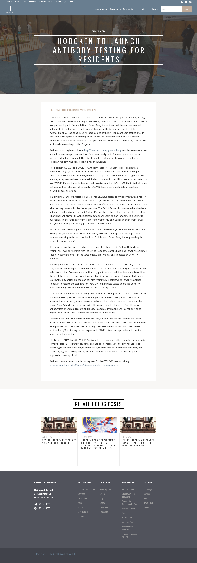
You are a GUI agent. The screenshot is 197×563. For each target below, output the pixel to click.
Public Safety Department (127, 528)
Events (80, 507)
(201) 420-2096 (44, 508)
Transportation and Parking (129, 535)
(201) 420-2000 (44, 503)
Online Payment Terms (86, 489)
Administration (128, 489)
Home (51, 109)
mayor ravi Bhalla (62, 554)
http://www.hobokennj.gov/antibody (102, 150)
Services (81, 493)
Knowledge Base (106, 489)
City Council (83, 511)
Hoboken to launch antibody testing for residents (79, 109)
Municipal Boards (128, 522)
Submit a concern (29, 2)
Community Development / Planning (131, 502)
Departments (83, 498)
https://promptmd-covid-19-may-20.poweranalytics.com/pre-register (85, 365)
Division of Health (129, 508)
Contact (81, 516)
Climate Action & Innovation (128, 495)
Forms (58, 2)
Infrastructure (127, 517)
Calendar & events (46, 2)
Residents (104, 511)
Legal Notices (100, 9)
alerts (9, 2)
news (17, 2)
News (58, 109)
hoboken (41, 554)
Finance (125, 513)
